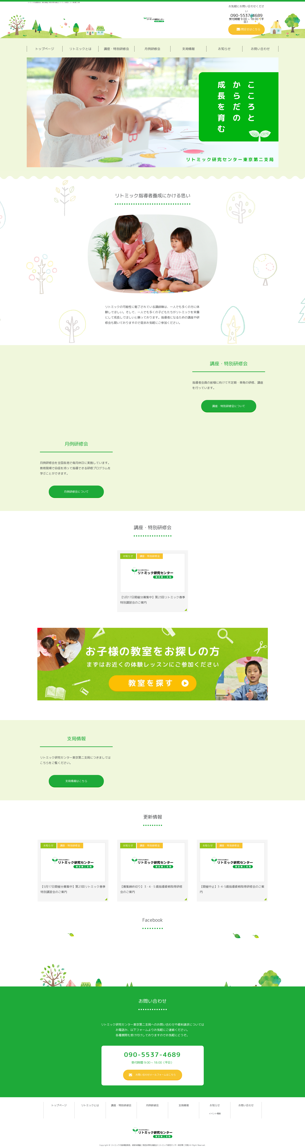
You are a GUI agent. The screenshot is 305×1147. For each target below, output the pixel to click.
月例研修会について (76, 491)
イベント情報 (215, 1113)
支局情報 (188, 49)
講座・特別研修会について (228, 406)
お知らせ (224, 49)
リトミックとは (80, 49)
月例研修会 (152, 49)
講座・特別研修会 (116, 49)
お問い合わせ (260, 49)
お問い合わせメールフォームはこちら (155, 1074)
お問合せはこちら (249, 29)
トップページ (44, 49)
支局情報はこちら (76, 781)
